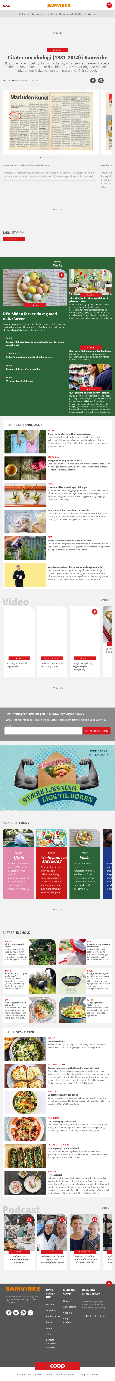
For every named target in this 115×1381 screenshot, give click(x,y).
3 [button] (46, 157)
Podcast (50, 1322)
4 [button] (49, 157)
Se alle (103, 600)
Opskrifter (51, 1310)
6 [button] (55, 157)
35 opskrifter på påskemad (19, 381)
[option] (51, 135)
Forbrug (23, 14)
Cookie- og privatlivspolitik (60, 1374)
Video (49, 1327)
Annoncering (69, 1306)
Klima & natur (37, 14)
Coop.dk (67, 1312)
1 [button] (40, 157)
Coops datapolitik (89, 1374)
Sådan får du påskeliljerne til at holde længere (30, 356)
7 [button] (58, 157)
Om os (66, 1300)
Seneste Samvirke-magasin (51, 1343)
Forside (50, 1304)
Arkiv (48, 1333)
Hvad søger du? (50, 1293)
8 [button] (61, 157)
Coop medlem (67, 1320)
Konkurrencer (53, 1316)
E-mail (7, 725)
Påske (9, 338)
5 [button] (52, 157)
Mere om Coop (69, 1291)
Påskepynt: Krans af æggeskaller (23, 368)
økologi (51, 14)
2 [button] (43, 157)
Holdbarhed (13, 353)
